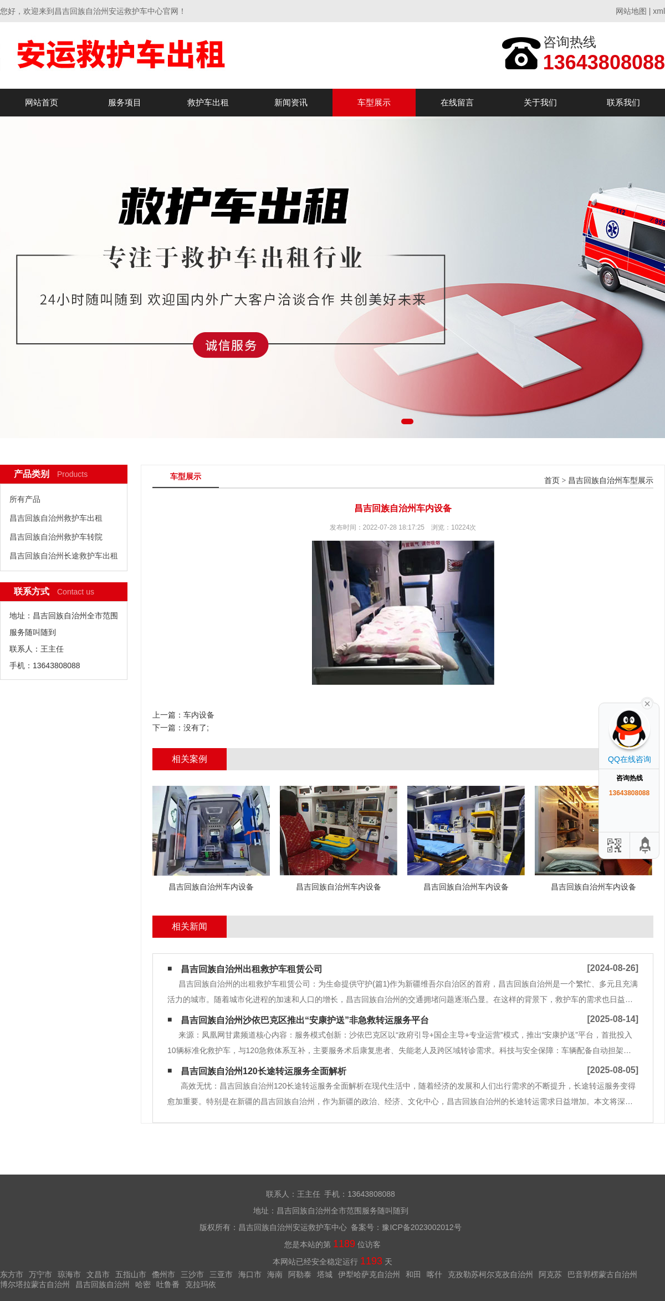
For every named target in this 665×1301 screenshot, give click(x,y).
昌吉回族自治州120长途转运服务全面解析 (263, 1071)
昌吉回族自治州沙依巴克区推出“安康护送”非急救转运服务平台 (305, 1020)
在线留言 (457, 102)
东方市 (11, 1274)
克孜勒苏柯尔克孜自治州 (490, 1274)
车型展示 (374, 102)
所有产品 (24, 499)
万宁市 (40, 1274)
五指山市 (130, 1274)
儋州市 (163, 1274)
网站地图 (631, 11)
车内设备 (198, 714)
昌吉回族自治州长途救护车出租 (63, 555)
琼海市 (69, 1274)
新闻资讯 (291, 102)
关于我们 (540, 102)
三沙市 (192, 1274)
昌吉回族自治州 (102, 1284)
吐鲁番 (168, 1284)
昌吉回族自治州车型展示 (610, 480)
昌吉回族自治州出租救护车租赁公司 (252, 969)
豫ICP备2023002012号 (421, 1227)
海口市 (250, 1274)
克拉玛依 (200, 1284)
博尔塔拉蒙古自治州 (35, 1284)
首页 (552, 480)
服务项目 (124, 102)
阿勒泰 (299, 1274)
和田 (413, 1274)
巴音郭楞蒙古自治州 (602, 1274)
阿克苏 (550, 1274)
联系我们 (623, 102)
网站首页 (41, 102)
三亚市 (221, 1274)
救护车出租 (208, 102)
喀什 (434, 1274)
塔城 (324, 1274)
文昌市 (98, 1274)
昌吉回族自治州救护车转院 (56, 536)
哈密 (143, 1284)
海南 (275, 1274)
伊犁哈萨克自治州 (369, 1274)
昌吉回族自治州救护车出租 (56, 518)
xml (659, 11)
